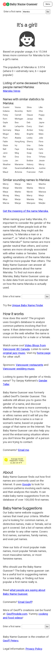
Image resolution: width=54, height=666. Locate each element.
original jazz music (14, 353)
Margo (18, 184)
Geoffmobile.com (16, 613)
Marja (5, 192)
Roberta (30, 168)
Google (26, 484)
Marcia (6, 203)
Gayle (5, 122)
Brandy (30, 149)
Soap (29, 153)
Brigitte (30, 134)
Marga (18, 203)
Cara (41, 153)
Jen (16, 160)
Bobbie (30, 160)
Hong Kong (20, 141)
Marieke (18, 188)
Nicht (29, 111)
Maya (17, 130)
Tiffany (42, 157)
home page (43, 353)
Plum (5, 138)
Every (29, 126)
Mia (40, 119)
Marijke (42, 203)
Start (41, 126)
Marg (17, 195)
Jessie (42, 160)
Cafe (41, 149)
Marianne (19, 164)
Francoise (31, 172)
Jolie (41, 138)
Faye (17, 149)
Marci (29, 184)
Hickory (30, 164)
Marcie (42, 188)
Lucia (5, 160)
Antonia (18, 172)
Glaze (5, 145)
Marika (30, 188)
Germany (7, 130)
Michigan (19, 119)
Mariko (18, 192)
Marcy (29, 195)
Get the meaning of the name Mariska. (26, 211)
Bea (16, 122)
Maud (5, 172)
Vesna (18, 107)
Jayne (41, 122)
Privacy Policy (33, 648)
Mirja (5, 199)
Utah (5, 168)
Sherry (30, 141)
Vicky (41, 130)
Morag (6, 195)
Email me (23, 450)
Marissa (42, 192)
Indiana (6, 111)
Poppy (41, 115)
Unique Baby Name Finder (27, 305)
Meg (17, 153)
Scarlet (6, 107)
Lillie (41, 107)
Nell (4, 149)
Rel (4, 157)
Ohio (41, 111)
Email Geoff (25, 602)
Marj (41, 199)
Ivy (16, 145)
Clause (30, 115)
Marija (17, 199)
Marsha (42, 184)
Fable (5, 141)
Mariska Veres (11, 91)
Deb (28, 122)
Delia (41, 145)
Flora (41, 141)
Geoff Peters (10, 640)
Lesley (30, 138)
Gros (29, 157)
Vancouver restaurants (29, 364)
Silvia (29, 107)
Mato (41, 134)
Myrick (30, 192)
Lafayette (19, 126)
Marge (6, 188)
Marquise (31, 203)
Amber (30, 130)
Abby (17, 134)
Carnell (18, 115)
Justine (42, 168)
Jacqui (30, 119)
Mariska (30, 199)
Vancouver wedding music (19, 368)
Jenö (5, 153)
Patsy (5, 115)
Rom (5, 119)
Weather (7, 164)
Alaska (18, 138)
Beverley (19, 111)
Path (41, 172)
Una (28, 145)
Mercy (41, 164)
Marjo (41, 195)
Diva (17, 157)
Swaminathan (21, 168)
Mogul (5, 134)
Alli (4, 126)
